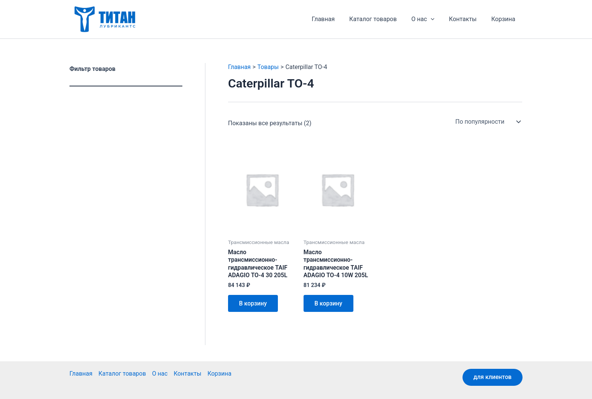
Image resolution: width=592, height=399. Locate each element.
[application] (437, 19)
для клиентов (491, 377)
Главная (334, 19)
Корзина (504, 19)
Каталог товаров (381, 19)
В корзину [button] (253, 304)
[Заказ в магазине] (487, 121)
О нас (429, 19)
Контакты (466, 19)
